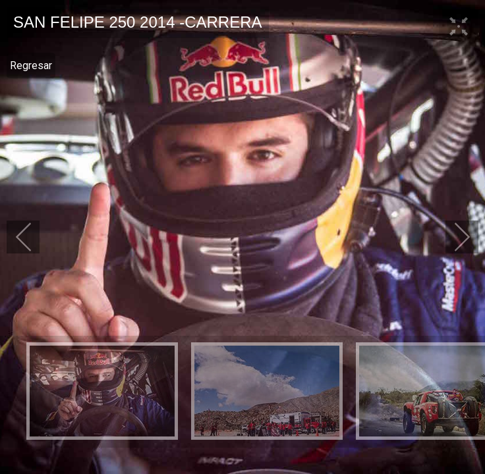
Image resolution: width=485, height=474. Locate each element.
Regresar (31, 65)
